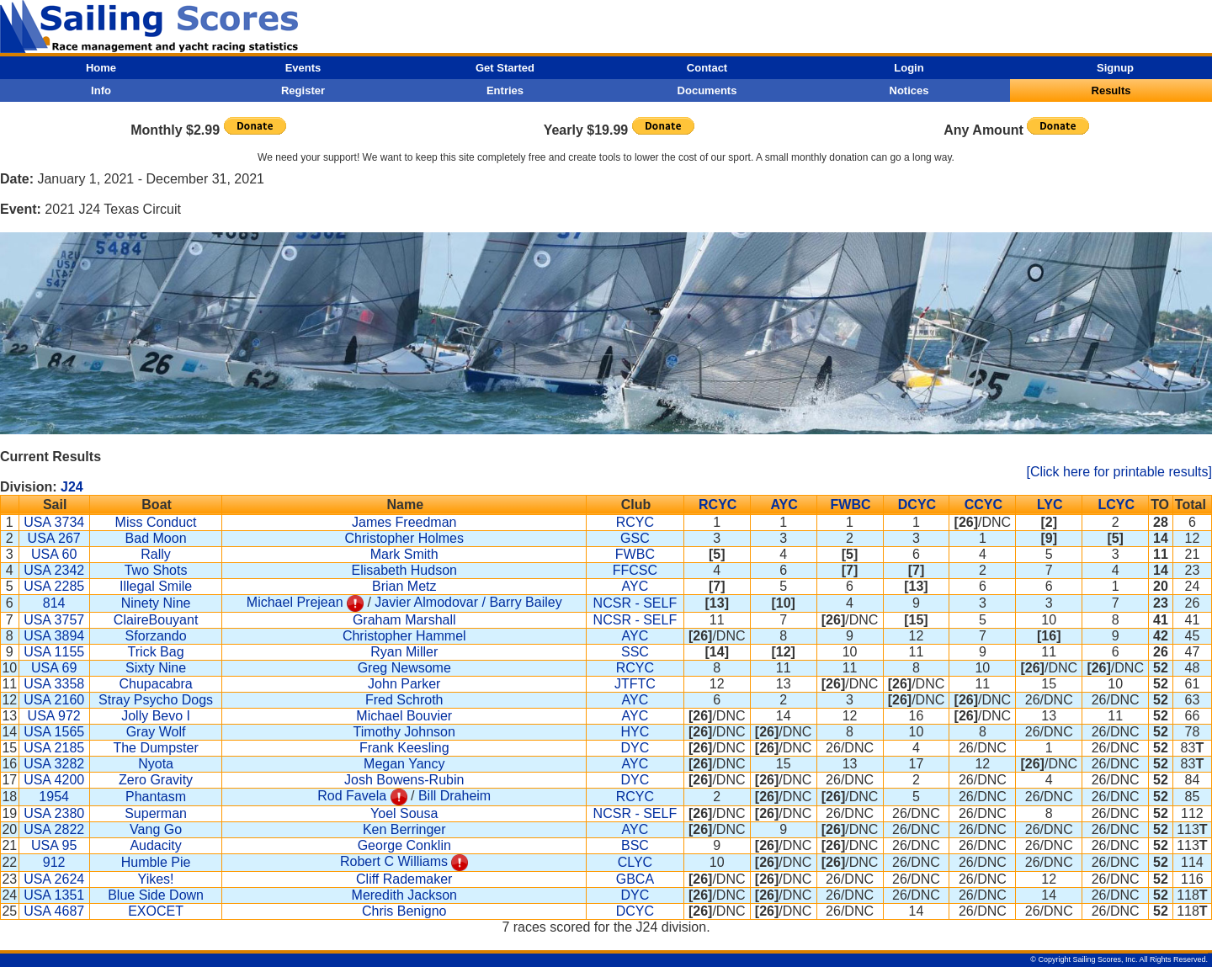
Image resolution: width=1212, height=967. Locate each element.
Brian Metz (404, 586)
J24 (72, 487)
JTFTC (635, 684)
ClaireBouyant (156, 620)
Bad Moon (156, 538)
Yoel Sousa (404, 813)
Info (101, 90)
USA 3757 (54, 620)
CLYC (635, 862)
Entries (505, 90)
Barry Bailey (525, 602)
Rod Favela (351, 796)
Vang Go (156, 829)
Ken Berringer (404, 829)
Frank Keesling (404, 748)
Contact (707, 67)
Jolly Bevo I (155, 716)
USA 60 (54, 554)
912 (54, 862)
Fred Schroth (404, 700)
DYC (635, 748)
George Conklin (404, 845)
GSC (635, 538)
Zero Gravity (156, 780)
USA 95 (54, 845)
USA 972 (54, 716)
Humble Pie (156, 862)
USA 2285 (54, 586)
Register (303, 90)
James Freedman (404, 522)
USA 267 (54, 538)
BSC (635, 845)
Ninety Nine (156, 603)
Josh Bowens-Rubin (404, 780)
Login (908, 67)
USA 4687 (54, 911)
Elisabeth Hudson (404, 570)
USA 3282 (54, 764)
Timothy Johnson (404, 732)
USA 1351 (54, 895)
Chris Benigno (404, 911)
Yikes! (156, 879)
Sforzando (156, 636)
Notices (909, 90)
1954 (54, 796)
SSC (635, 652)
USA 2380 (54, 813)
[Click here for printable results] (1119, 472)
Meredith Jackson (404, 895)
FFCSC (635, 570)
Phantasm (155, 796)
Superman (156, 813)
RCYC (717, 504)
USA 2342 (54, 570)
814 (54, 603)
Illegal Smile (156, 586)
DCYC (917, 504)
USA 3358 (54, 684)
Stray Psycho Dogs (155, 700)
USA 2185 (54, 748)
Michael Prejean (295, 602)
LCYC (1116, 504)
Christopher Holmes (404, 538)
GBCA (635, 879)
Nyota (155, 764)
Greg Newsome (404, 668)
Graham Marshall (404, 620)
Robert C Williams (394, 861)
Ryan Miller (404, 652)
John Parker (404, 684)
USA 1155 (54, 652)
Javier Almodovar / (432, 602)
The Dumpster (155, 748)
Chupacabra (155, 684)
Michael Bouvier (404, 716)
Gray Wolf (156, 732)
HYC (635, 732)
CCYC (983, 504)
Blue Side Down (156, 895)
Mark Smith (404, 554)
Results (1111, 90)
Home (101, 67)
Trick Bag (156, 652)
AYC (783, 504)
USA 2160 (54, 700)
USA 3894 (54, 636)
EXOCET (155, 911)
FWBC (851, 504)
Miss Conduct (156, 522)
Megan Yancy (404, 764)
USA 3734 (54, 522)
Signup (1115, 67)
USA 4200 (54, 780)
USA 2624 (54, 879)
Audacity (155, 845)
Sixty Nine (155, 668)
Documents (707, 90)
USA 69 (54, 668)
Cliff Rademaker (404, 879)
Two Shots (156, 570)
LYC (1050, 504)
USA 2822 (54, 829)
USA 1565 (54, 732)
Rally (156, 554)
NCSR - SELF (635, 603)
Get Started (505, 67)
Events (303, 67)
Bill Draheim (454, 796)
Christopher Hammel (404, 636)
